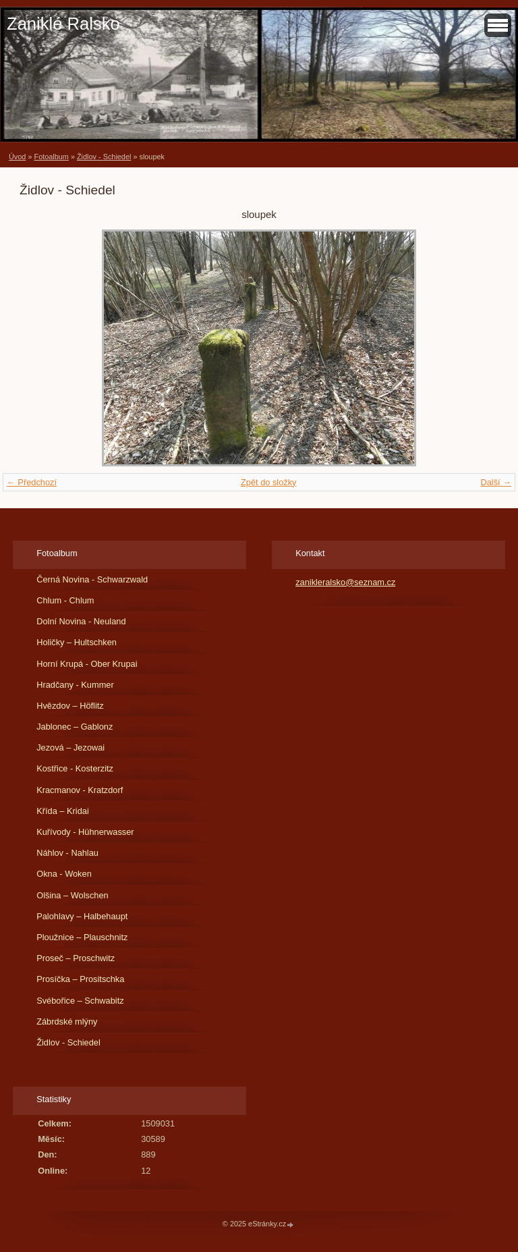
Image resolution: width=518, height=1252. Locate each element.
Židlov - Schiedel (104, 157)
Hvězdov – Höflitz (70, 706)
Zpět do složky (269, 482)
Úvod (17, 157)
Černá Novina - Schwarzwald (92, 579)
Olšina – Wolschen (72, 895)
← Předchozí (32, 482)
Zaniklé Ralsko (63, 23)
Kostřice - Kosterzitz (74, 768)
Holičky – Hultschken (76, 642)
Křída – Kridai (62, 811)
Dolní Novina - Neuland (80, 621)
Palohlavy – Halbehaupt (81, 916)
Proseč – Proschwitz (75, 958)
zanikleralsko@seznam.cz (345, 582)
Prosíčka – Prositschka (80, 979)
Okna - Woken (64, 874)
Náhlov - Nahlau (67, 853)
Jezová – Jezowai (70, 747)
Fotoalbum (51, 157)
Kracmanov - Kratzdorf (79, 790)
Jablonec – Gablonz (74, 727)
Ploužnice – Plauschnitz (81, 937)
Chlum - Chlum (65, 600)
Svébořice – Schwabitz (79, 1001)
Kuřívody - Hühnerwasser (85, 832)
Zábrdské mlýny (66, 1021)
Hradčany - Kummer (75, 685)
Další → (495, 482)
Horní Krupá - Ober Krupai (86, 664)
